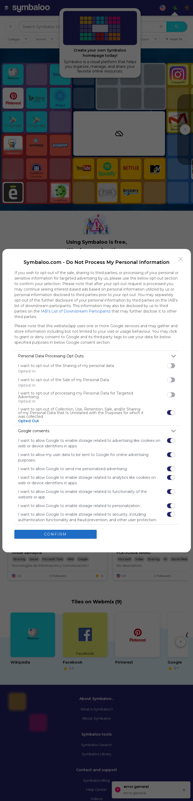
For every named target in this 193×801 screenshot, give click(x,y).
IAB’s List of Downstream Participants (76, 311)
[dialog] (96, 400)
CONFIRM (55, 534)
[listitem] (96, 356)
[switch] (171, 365)
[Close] (181, 259)
